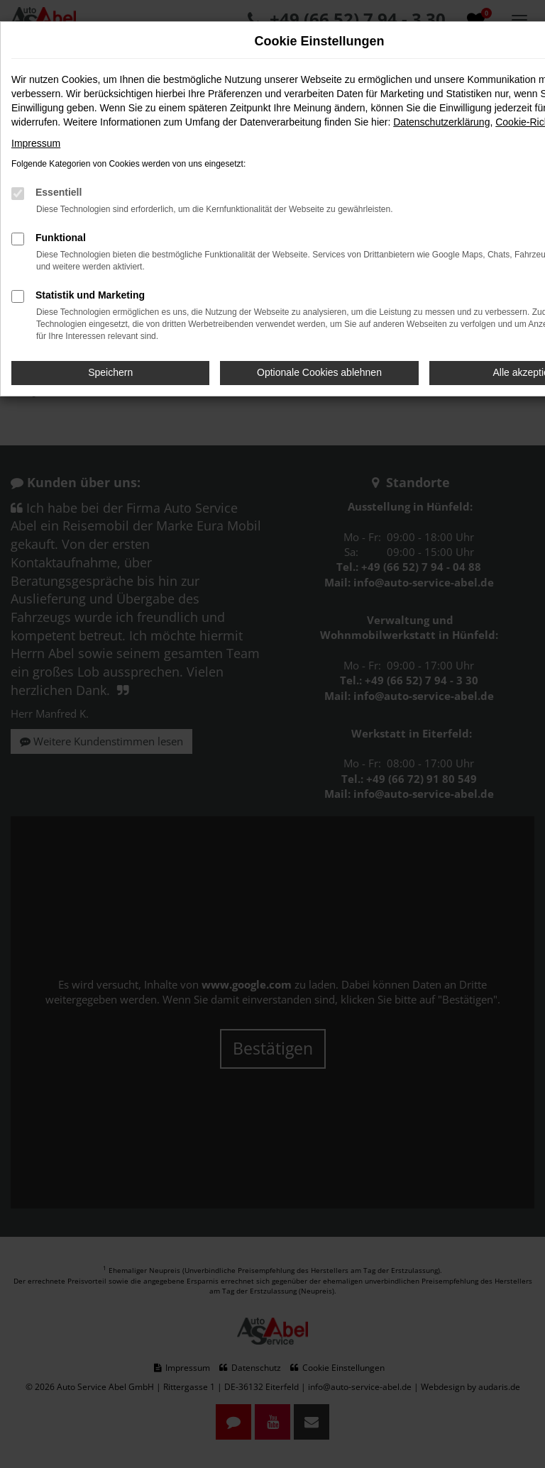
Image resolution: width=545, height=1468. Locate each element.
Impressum (35, 143)
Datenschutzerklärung (441, 122)
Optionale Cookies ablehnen (319, 372)
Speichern (110, 372)
